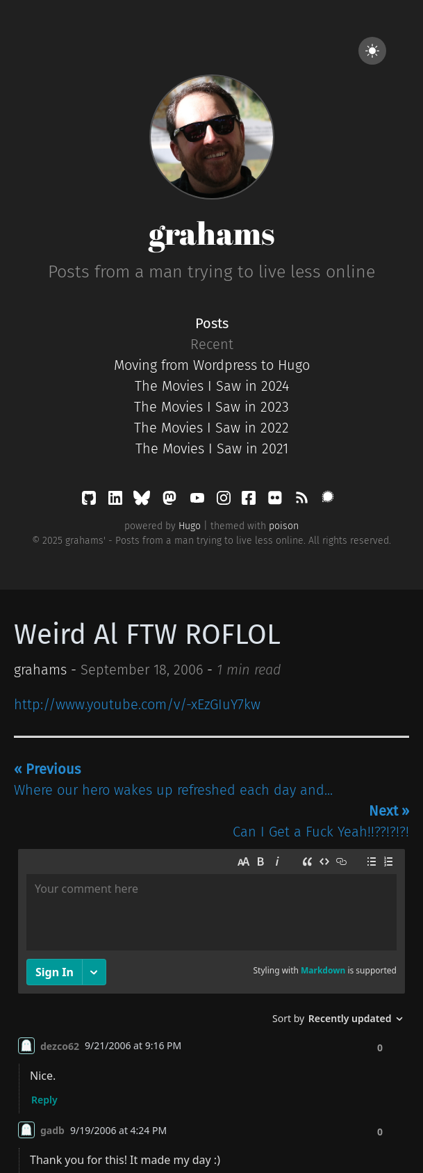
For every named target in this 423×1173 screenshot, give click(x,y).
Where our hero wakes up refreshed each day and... (173, 779)
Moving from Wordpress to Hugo (212, 365)
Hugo (190, 526)
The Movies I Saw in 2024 (212, 386)
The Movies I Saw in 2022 (211, 427)
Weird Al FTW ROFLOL (147, 635)
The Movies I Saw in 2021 (211, 448)
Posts (212, 323)
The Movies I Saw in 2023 (211, 406)
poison (284, 526)
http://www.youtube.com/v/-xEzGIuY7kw (137, 704)
